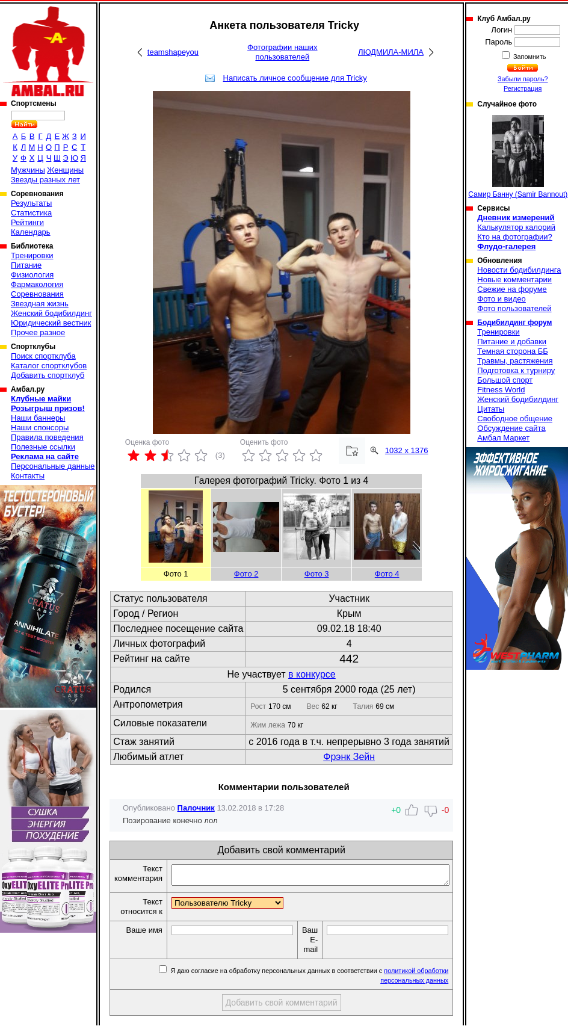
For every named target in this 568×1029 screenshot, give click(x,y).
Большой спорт (504, 380)
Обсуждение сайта (511, 428)
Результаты (31, 203)
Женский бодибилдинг (51, 313)
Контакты (28, 475)
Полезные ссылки (43, 446)
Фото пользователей (514, 308)
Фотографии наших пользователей (282, 52)
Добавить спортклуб (47, 375)
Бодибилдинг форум (514, 322)
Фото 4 (387, 573)
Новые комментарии (514, 279)
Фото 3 (316, 573)
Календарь (31, 231)
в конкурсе (312, 674)
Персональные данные (53, 466)
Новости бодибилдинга (519, 269)
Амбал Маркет (503, 437)
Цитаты (490, 408)
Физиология (32, 274)
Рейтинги (27, 222)
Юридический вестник (51, 322)
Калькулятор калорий (516, 227)
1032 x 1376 (406, 450)
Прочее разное (38, 332)
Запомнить (528, 56)
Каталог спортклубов (49, 365)
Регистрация (523, 88)
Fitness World (501, 389)
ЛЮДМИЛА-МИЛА (391, 52)
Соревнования (37, 293)
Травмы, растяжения (514, 360)
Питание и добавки (511, 341)
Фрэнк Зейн (349, 757)
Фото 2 (246, 573)
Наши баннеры (38, 417)
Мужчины (28, 170)
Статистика (31, 212)
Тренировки (32, 255)
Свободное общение (514, 418)
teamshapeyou (173, 52)
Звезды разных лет (45, 179)
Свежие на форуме (512, 289)
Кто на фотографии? (514, 236)
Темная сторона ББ (512, 351)
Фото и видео (501, 298)
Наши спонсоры (40, 427)
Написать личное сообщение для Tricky (295, 77)
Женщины (65, 170)
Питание (26, 265)
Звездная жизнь (40, 303)
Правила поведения (47, 437)
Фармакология (37, 284)
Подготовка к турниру (516, 370)
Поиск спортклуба (43, 355)
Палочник (196, 807)
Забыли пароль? (523, 78)
